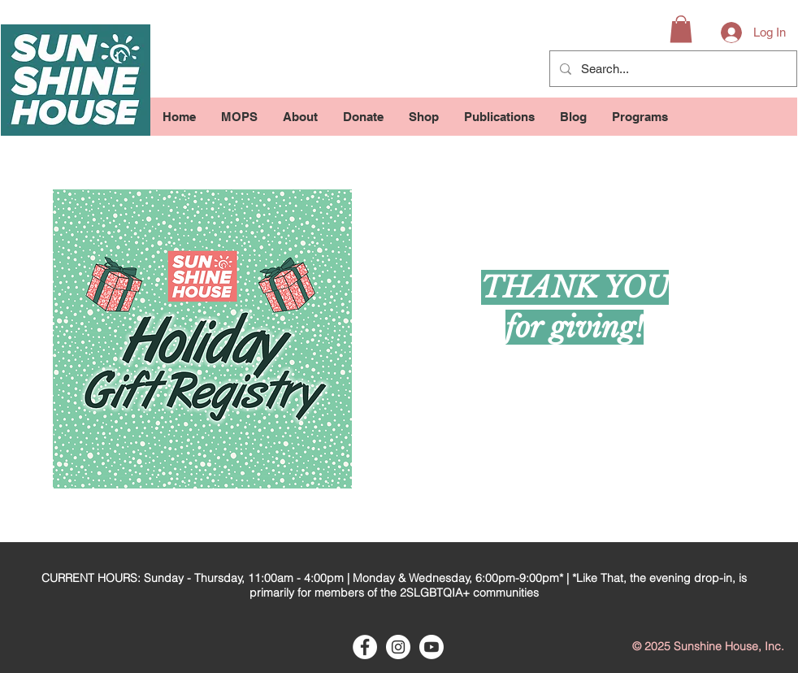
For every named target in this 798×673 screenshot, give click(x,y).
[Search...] (671, 68)
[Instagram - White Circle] (398, 647)
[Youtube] (431, 647)
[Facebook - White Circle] (365, 647)
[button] (681, 28)
